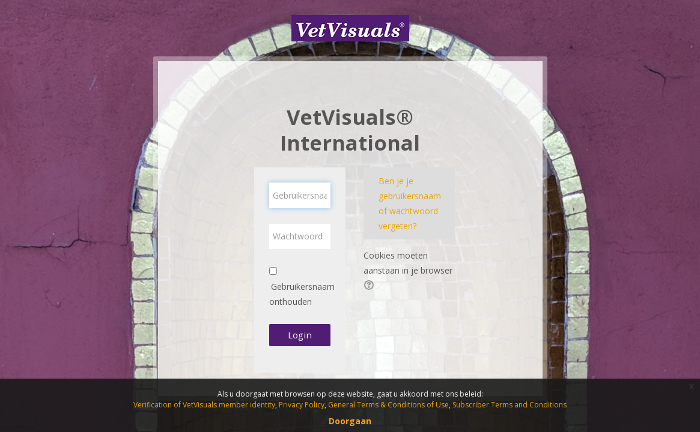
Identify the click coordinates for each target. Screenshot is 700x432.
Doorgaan (350, 421)
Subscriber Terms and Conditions (509, 405)
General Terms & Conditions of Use (388, 405)
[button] (371, 286)
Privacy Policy (301, 405)
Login (300, 335)
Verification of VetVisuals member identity (204, 405)
